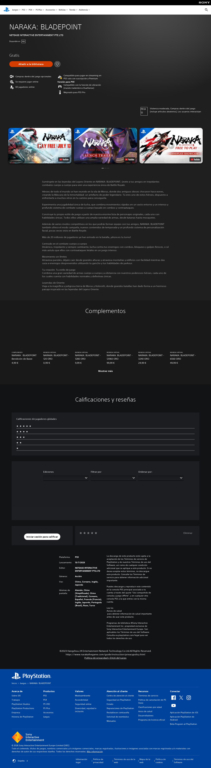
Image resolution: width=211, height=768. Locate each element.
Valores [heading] (79, 691)
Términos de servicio (148, 695)
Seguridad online (83, 704)
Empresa (16, 712)
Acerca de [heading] (17, 691)
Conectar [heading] (175, 691)
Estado (110, 704)
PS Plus (39, 10)
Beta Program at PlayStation (183, 724)
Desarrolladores (145, 715)
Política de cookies (161, 761)
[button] (105, 145)
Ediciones (48, 471)
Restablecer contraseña (118, 712)
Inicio (14, 683)
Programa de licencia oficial (151, 719)
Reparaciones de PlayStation (120, 708)
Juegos (15, 10)
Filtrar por (96, 471)
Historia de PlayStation (22, 716)
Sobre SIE (16, 695)
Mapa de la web (144, 761)
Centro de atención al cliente (120, 695)
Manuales (111, 721)
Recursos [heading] (143, 691)
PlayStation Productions (23, 708)
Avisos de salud (114, 611)
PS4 (30, 10)
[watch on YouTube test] (129, 159)
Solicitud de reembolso (118, 716)
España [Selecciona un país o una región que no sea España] (20, 760)
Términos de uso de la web (124, 761)
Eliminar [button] (187, 532)
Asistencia (83, 10)
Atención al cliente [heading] (117, 691)
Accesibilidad (81, 700)
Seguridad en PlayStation (119, 700)
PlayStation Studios (21, 704)
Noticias (62, 10)
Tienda (72, 10)
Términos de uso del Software (183, 761)
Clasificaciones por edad (150, 707)
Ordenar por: (145, 471)
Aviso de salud (145, 711)
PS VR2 (46, 704)
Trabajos (16, 700)
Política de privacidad (98, 761)
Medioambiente (82, 695)
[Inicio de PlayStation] (6, 10)
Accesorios (50, 10)
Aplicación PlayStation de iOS (184, 712)
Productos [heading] (49, 691)
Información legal (81, 761)
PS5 (23, 10)
